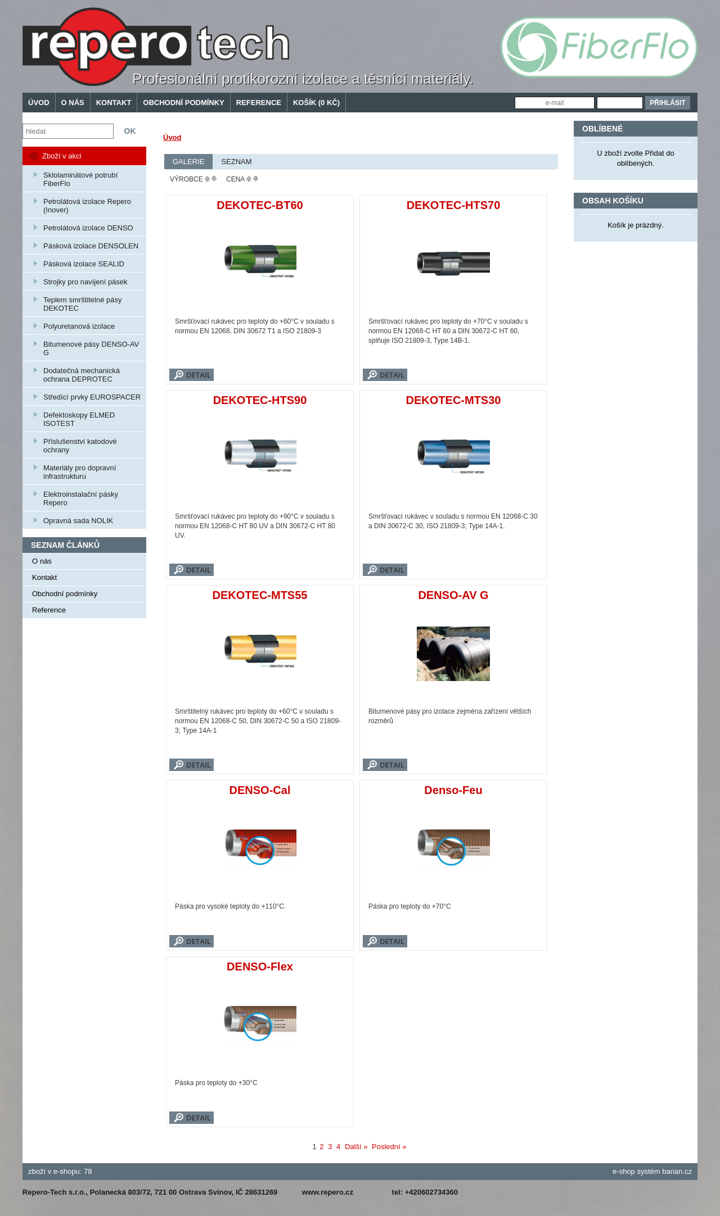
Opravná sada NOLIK (78, 520)
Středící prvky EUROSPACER (92, 397)
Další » (356, 1146)
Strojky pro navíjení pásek (85, 282)
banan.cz (677, 1171)
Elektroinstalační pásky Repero (80, 498)
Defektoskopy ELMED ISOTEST (79, 419)
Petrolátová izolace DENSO (88, 228)
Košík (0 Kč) (316, 102)
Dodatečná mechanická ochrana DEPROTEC (81, 374)
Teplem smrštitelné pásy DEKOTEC (82, 304)
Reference (258, 102)
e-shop (624, 1171)
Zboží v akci (61, 156)
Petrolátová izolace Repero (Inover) (87, 205)
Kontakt (114, 102)
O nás (72, 102)
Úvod (39, 102)
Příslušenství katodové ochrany (80, 445)
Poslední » (389, 1146)
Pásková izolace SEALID (83, 264)
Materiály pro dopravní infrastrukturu (79, 472)
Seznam (236, 161)
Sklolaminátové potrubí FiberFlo (80, 179)
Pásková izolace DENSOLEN (90, 246)
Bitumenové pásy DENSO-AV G (91, 348)
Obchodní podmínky (183, 102)
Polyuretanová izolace (79, 326)
